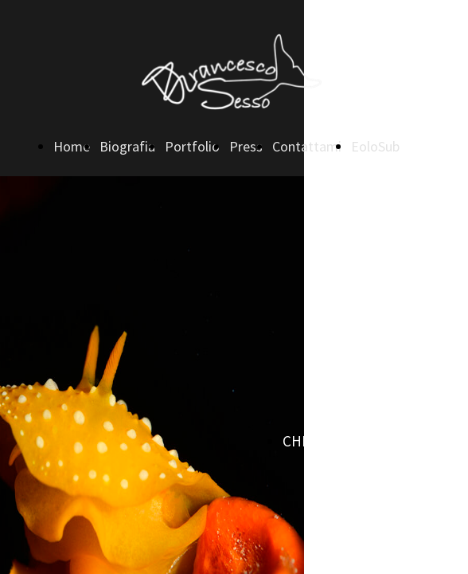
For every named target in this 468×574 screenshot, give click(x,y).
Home (71, 146)
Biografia (127, 146)
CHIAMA (308, 440)
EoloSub (375, 146)
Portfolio (192, 146)
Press (246, 146)
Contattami (306, 146)
